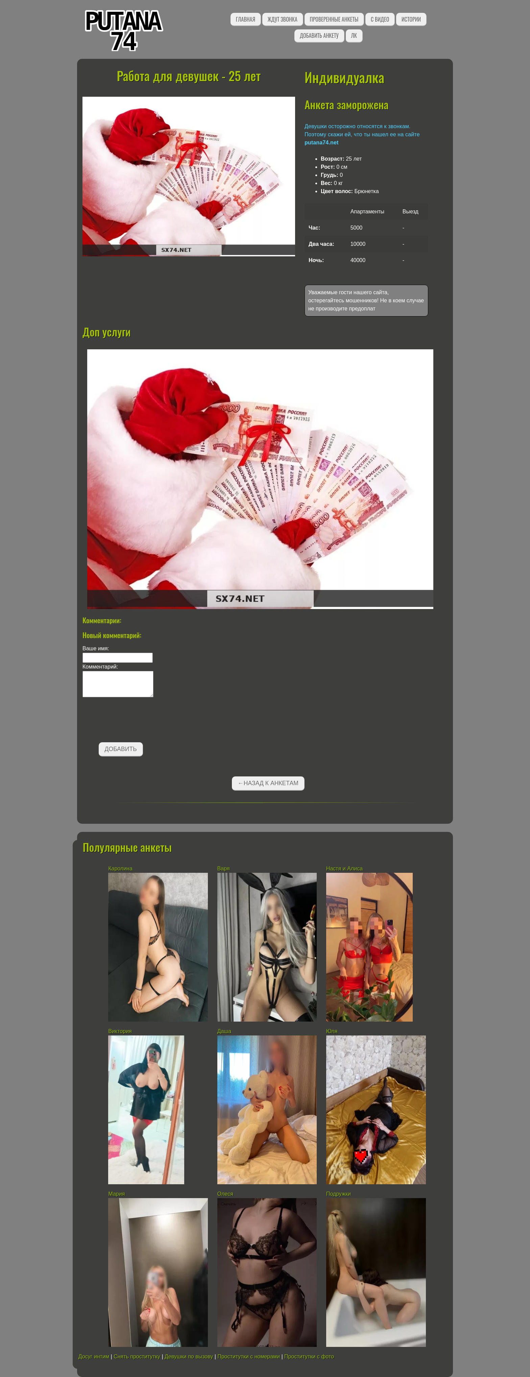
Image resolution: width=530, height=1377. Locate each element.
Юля (331, 1031)
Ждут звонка (282, 19)
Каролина (120, 868)
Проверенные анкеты (334, 19)
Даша (224, 1031)
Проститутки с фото (309, 1356)
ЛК (354, 35)
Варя (223, 868)
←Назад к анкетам (268, 783)
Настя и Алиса (344, 868)
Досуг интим (93, 1356)
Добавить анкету (319, 35)
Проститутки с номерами (248, 1356)
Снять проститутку (137, 1356)
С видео (380, 19)
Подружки (338, 1194)
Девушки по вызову (189, 1356)
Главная (245, 19)
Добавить (121, 749)
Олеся (225, 1194)
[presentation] (133, 721)
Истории (411, 19)
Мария (116, 1194)
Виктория (119, 1031)
